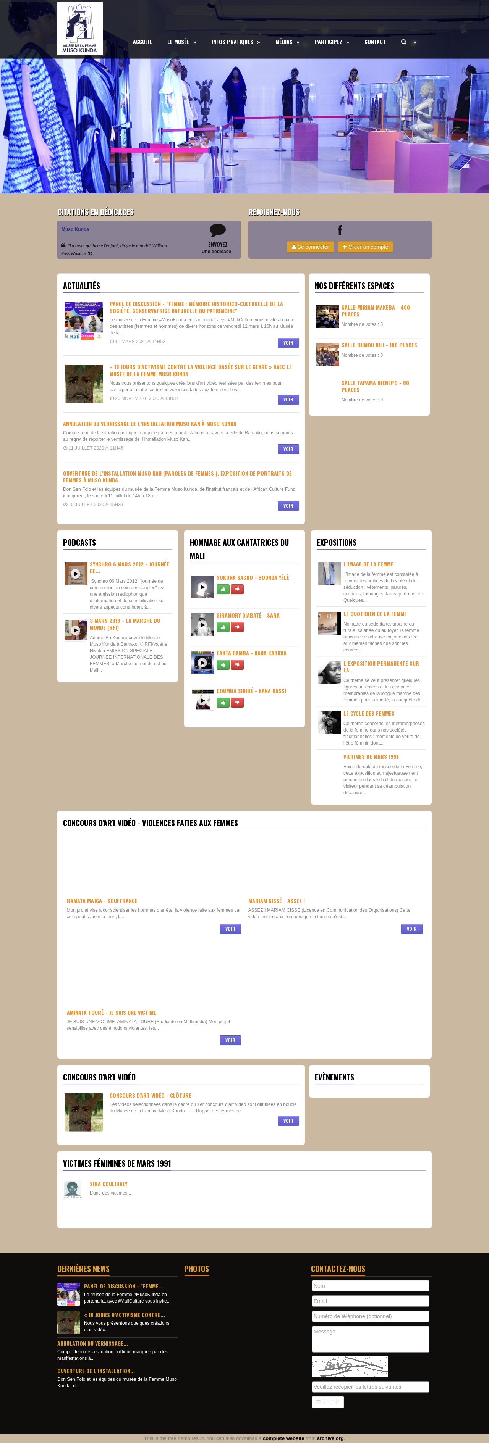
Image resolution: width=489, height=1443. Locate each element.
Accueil (142, 41)
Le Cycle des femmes (369, 713)
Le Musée (181, 41)
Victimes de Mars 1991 (370, 756)
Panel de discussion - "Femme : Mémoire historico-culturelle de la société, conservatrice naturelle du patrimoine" (196, 307)
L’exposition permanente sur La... (381, 666)
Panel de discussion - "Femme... (123, 1286)
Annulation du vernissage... (92, 1343)
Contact (375, 41)
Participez (332, 41)
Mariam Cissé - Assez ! (276, 900)
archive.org (330, 1438)
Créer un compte (365, 247)
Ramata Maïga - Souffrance (102, 900)
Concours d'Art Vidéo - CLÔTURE (150, 1095)
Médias (287, 41)
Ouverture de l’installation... (96, 1371)
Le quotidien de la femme (375, 613)
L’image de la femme (368, 564)
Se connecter (310, 247)
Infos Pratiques (236, 41)
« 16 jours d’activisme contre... (124, 1315)
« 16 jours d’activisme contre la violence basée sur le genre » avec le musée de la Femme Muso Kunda (201, 370)
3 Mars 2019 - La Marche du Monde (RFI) (125, 623)
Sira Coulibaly (108, 1184)
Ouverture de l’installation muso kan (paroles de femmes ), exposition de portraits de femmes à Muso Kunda (177, 476)
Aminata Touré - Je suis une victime (111, 1012)
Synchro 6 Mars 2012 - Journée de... (129, 567)
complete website (283, 1438)
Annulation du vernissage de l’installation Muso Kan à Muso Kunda (149, 423)
